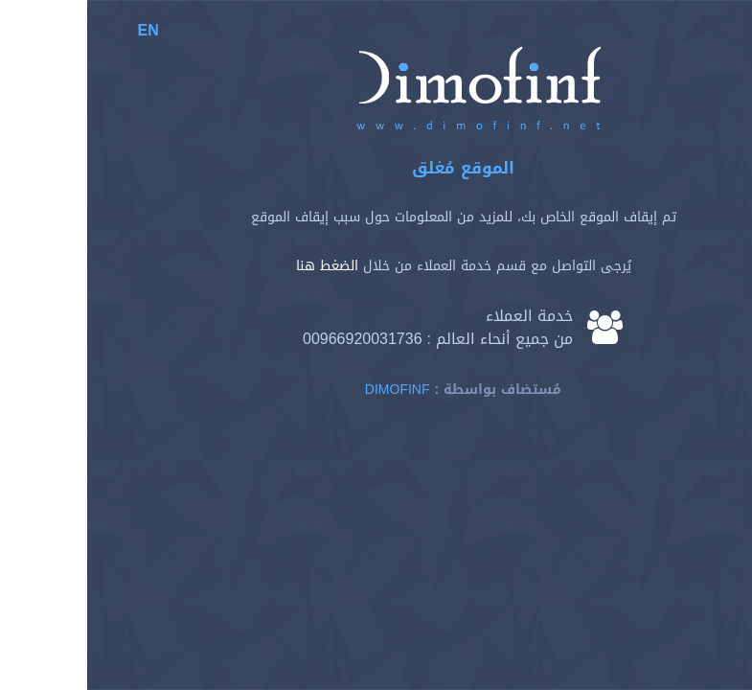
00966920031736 (275, 339)
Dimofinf (310, 389)
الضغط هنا (240, 266)
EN (61, 30)
